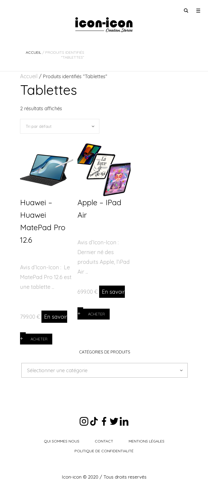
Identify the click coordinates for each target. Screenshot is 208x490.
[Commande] (59, 126)
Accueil (33, 52)
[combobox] (104, 370)
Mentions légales (146, 441)
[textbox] (100, 370)
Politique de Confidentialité (104, 450)
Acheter (39, 339)
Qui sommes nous (61, 441)
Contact (104, 441)
